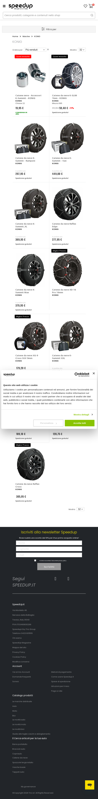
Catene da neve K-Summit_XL (25, 225)
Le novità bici (18, 729)
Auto (14, 706)
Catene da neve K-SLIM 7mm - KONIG (64, 96)
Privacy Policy (18, 652)
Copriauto (17, 753)
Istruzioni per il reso (60, 686)
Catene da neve (20, 757)
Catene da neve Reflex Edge (64, 225)
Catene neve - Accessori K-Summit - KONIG (28, 96)
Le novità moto (19, 724)
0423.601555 (27, 633)
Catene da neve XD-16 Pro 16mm (64, 291)
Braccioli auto (18, 749)
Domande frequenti (21, 676)
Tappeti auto (18, 772)
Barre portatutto (19, 744)
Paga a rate (56, 691)
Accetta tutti (79, 423)
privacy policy (62, 561)
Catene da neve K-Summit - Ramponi (25, 159)
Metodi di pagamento (61, 672)
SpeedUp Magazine (21, 642)
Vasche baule (18, 767)
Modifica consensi (20, 661)
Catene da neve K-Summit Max (25, 291)
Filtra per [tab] (51, 29)
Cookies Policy (19, 657)
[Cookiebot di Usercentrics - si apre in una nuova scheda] (76, 374)
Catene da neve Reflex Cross (27, 485)
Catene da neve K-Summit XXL (62, 357)
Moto (14, 711)
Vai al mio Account (21, 672)
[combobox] (49, 15)
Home (15, 36)
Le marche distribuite (22, 701)
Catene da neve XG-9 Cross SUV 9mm (26, 357)
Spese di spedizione (60, 681)
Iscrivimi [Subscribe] (49, 566)
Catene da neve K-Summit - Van (62, 159)
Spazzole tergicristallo (22, 762)
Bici (14, 715)
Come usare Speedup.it (62, 676)
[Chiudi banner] (94, 374)
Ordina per (17, 50)
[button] (85, 6)
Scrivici (15, 681)
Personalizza (48, 423)
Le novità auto (18, 719)
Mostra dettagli (81, 414)
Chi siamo (17, 638)
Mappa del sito (19, 647)
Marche (26, 36)
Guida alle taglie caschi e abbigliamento (31, 734)
